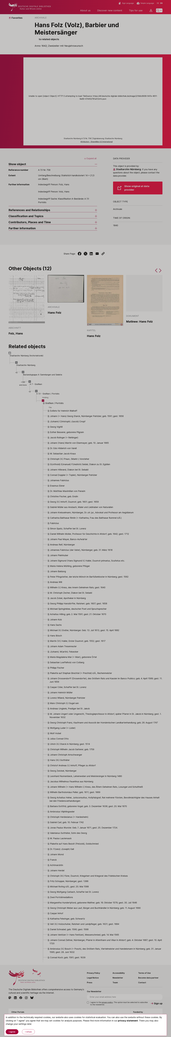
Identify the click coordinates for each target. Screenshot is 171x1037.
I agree (12, 1032)
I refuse (28, 1032)
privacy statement (128, 1020)
